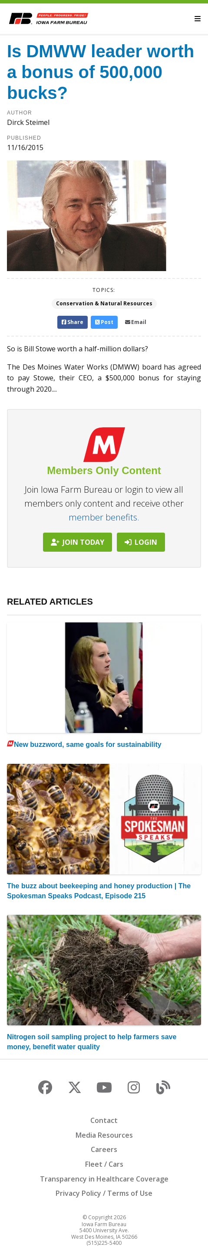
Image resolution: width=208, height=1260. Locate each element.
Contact (104, 1120)
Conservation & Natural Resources (104, 303)
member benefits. (104, 517)
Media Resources (104, 1135)
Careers (104, 1149)
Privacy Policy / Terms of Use (104, 1193)
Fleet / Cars (104, 1164)
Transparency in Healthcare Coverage (104, 1179)
